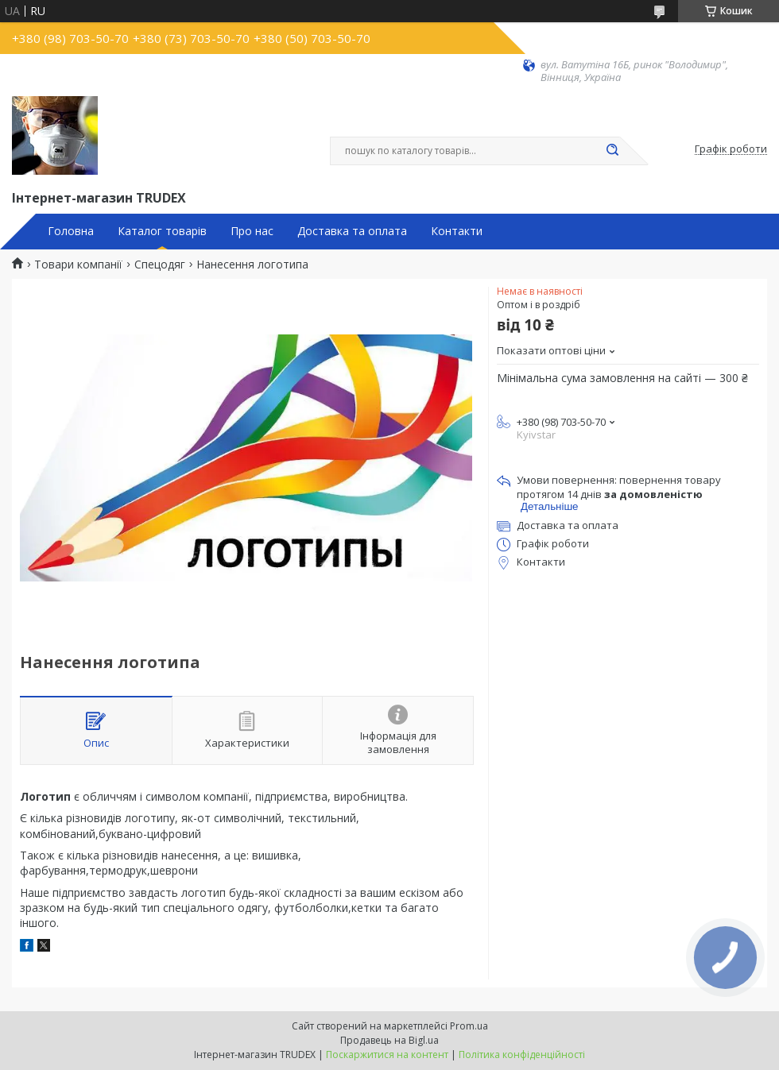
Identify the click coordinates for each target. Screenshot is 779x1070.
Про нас (252, 231)
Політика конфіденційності (522, 1054)
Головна (71, 231)
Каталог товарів (162, 231)
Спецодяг (159, 264)
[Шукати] (612, 151)
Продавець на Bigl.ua (389, 1040)
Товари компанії (78, 264)
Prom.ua (469, 1026)
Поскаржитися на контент (387, 1054)
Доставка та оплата (352, 231)
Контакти (457, 231)
